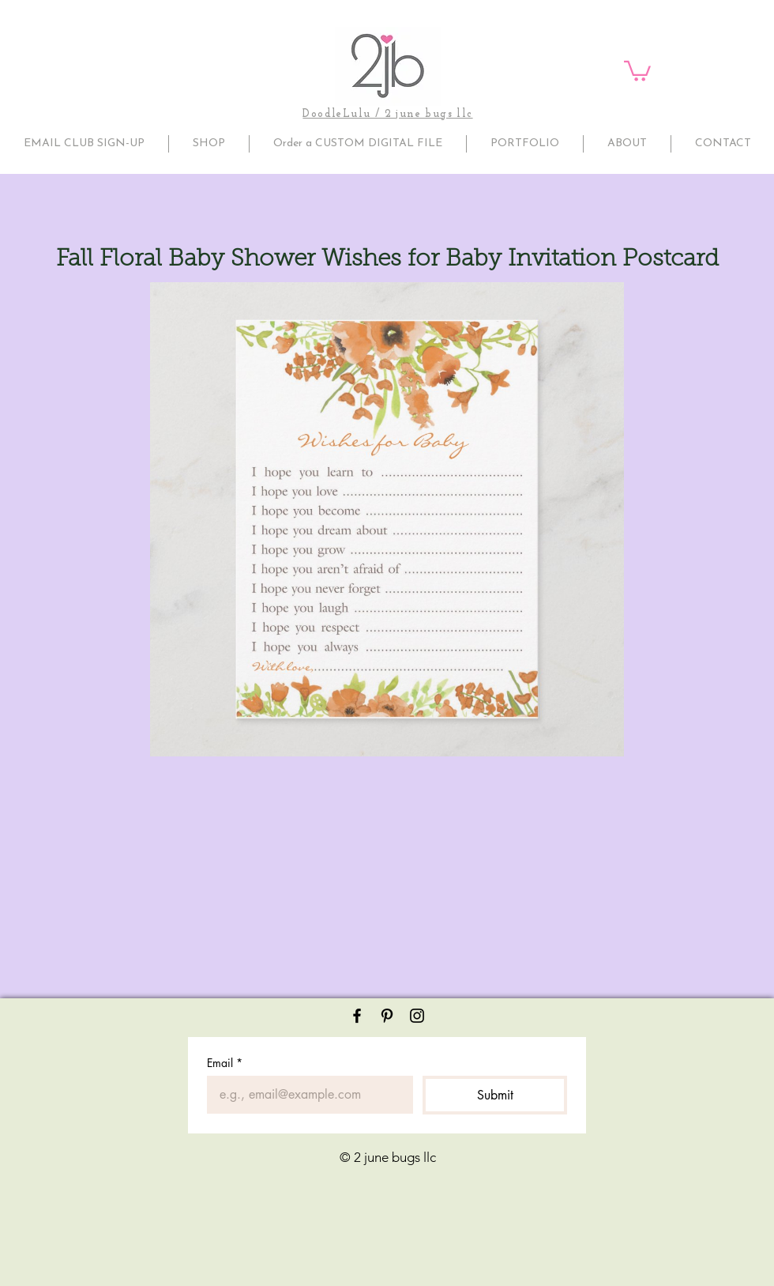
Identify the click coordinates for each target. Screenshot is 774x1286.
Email (224, 1062)
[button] (637, 69)
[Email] (305, 1095)
